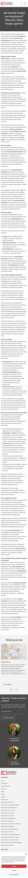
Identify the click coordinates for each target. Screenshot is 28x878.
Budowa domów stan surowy (8, 810)
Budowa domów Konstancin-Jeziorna (10, 837)
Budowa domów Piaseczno (7, 826)
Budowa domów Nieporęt (7, 821)
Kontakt (3, 797)
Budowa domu (4, 799)
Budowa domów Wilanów (7, 845)
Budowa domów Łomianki (7, 815)
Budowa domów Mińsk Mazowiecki (9, 829)
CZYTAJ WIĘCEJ (7, 684)
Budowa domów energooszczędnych (10, 805)
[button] (26, 854)
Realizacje (3, 788)
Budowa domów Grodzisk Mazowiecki (10, 834)
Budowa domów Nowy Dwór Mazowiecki (11, 823)
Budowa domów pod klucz (7, 802)
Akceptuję (14, 866)
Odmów (14, 870)
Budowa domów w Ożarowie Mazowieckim (11, 842)
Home (2, 780)
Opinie (2, 791)
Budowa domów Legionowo (8, 813)
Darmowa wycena (5, 786)
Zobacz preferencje (14, 874)
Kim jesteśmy (4, 783)
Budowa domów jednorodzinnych (9, 807)
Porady (3, 794)
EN (21, 3)
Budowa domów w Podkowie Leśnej (9, 839)
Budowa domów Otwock (7, 831)
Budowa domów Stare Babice (8, 818)
